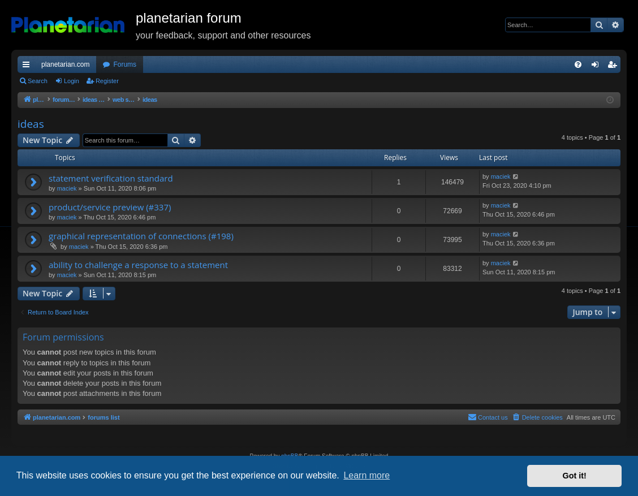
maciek (67, 188)
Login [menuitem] (597, 67)
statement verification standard (111, 178)
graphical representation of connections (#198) (141, 235)
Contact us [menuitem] (488, 417)
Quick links (28, 67)
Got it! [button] (575, 475)
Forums (124, 64)
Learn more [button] (366, 475)
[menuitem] (578, 64)
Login (71, 80)
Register (107, 80)
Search (38, 80)
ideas (31, 124)
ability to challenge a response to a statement (138, 264)
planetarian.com (65, 64)
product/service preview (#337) (110, 207)
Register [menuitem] (614, 67)
